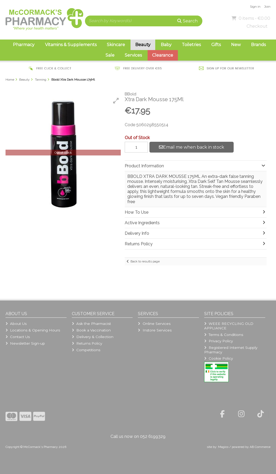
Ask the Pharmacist (91, 323)
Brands (258, 44)
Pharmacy (23, 44)
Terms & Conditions (223, 335)
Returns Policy (87, 343)
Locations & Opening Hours (33, 330)
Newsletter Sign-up (25, 343)
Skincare (116, 44)
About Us (16, 323)
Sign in (255, 6)
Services (133, 55)
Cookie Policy (218, 358)
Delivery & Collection (92, 337)
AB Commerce (260, 447)
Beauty (142, 44)
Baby (166, 44)
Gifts (216, 44)
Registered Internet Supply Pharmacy (230, 349)
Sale (110, 55)
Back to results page (145, 261)
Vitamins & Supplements (71, 44)
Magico (223, 447)
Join (267, 6)
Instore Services (154, 330)
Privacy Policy (218, 341)
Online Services (154, 323)
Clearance (162, 55)
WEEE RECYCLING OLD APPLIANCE (228, 325)
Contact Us (18, 337)
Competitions (86, 350)
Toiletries (191, 44)
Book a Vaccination (91, 330)
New (236, 44)
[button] (116, 100)
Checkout (257, 26)
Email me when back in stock (191, 147)
